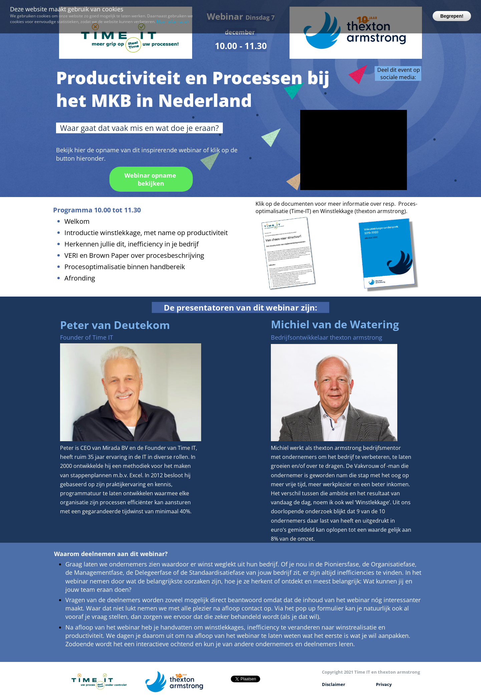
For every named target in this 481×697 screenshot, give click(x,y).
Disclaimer (333, 684)
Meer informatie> (172, 21)
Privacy (384, 684)
